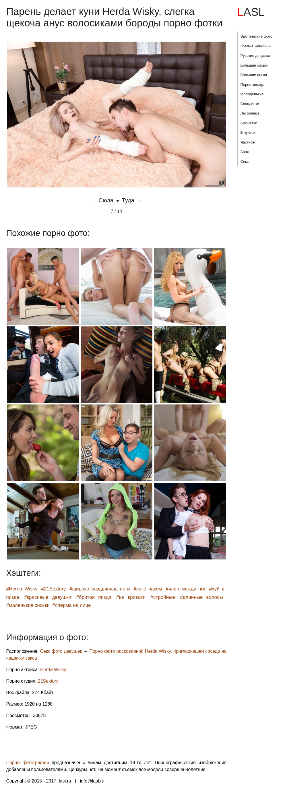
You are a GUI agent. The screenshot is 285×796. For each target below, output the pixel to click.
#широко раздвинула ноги (99, 589)
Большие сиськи (255, 65)
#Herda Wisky (22, 589)
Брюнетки (249, 123)
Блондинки (250, 104)
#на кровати (131, 597)
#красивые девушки (47, 597)
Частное (248, 142)
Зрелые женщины (256, 46)
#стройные (163, 597)
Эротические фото (257, 36)
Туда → (132, 200)
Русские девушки (255, 55)
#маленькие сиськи (28, 605)
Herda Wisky (53, 669)
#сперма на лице (72, 605)
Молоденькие (252, 94)
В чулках (248, 132)
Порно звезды (253, 84)
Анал (245, 152)
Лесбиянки (250, 113)
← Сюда (102, 200)
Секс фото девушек (61, 651)
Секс (245, 161)
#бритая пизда (93, 597)
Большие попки (254, 75)
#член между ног (185, 589)
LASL (251, 12)
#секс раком (147, 589)
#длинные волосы (201, 597)
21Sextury (48, 681)
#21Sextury (53, 589)
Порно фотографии (27, 762)
